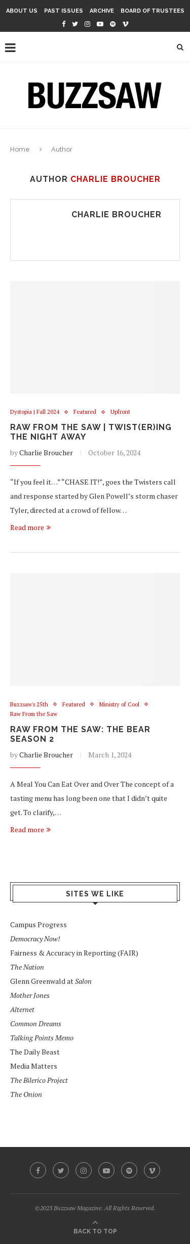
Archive (102, 11)
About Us (21, 11)
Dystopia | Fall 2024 (34, 412)
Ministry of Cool (119, 704)
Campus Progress (38, 924)
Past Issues (63, 11)
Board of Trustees (152, 11)
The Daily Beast (35, 1052)
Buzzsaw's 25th (29, 704)
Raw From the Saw (33, 714)
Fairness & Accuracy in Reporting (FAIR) (74, 953)
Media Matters (33, 1066)
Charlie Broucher (116, 214)
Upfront (120, 412)
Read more (30, 527)
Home (20, 149)
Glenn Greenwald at (51, 981)
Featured (84, 412)
